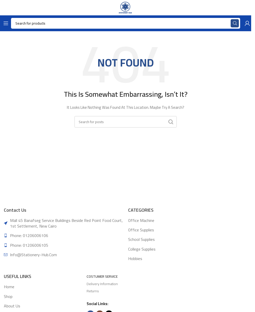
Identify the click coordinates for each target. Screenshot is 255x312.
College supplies (142, 249)
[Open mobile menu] (4, 23)
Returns (93, 291)
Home (9, 287)
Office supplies (141, 230)
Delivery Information (102, 284)
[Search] (125, 122)
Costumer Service (102, 276)
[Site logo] (125, 7)
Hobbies (135, 258)
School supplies (141, 239)
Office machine (141, 220)
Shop (8, 296)
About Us (12, 306)
